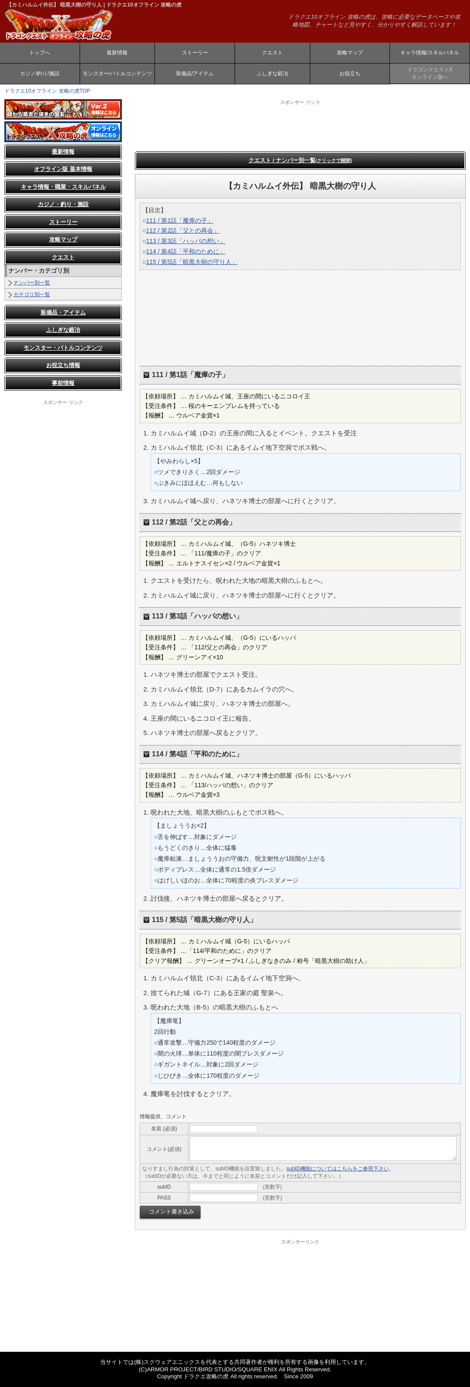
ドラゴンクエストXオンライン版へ (430, 73)
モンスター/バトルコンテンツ (117, 73)
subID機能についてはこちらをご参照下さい (337, 1169)
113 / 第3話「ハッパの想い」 (185, 240)
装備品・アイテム (63, 312)
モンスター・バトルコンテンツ (63, 347)
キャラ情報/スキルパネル (429, 53)
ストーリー (195, 53)
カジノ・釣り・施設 (63, 204)
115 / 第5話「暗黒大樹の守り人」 (192, 261)
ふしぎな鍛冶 (272, 73)
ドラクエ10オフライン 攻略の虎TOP (47, 91)
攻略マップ (350, 53)
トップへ (39, 53)
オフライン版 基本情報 (63, 169)
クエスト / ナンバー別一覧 (300, 160)
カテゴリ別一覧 (31, 294)
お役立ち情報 (63, 365)
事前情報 (63, 383)
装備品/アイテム (195, 73)
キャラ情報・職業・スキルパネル (63, 187)
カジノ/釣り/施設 (40, 73)
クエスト (272, 53)
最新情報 (117, 53)
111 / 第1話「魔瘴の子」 (179, 220)
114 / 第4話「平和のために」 (185, 251)
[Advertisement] (63, 449)
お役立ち (349, 73)
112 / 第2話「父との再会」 (182, 230)
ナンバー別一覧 (31, 283)
